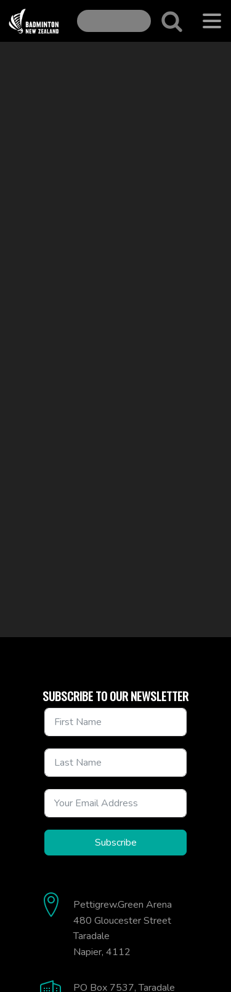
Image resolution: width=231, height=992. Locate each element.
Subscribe (116, 842)
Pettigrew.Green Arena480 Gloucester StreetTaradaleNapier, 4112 (122, 928)
